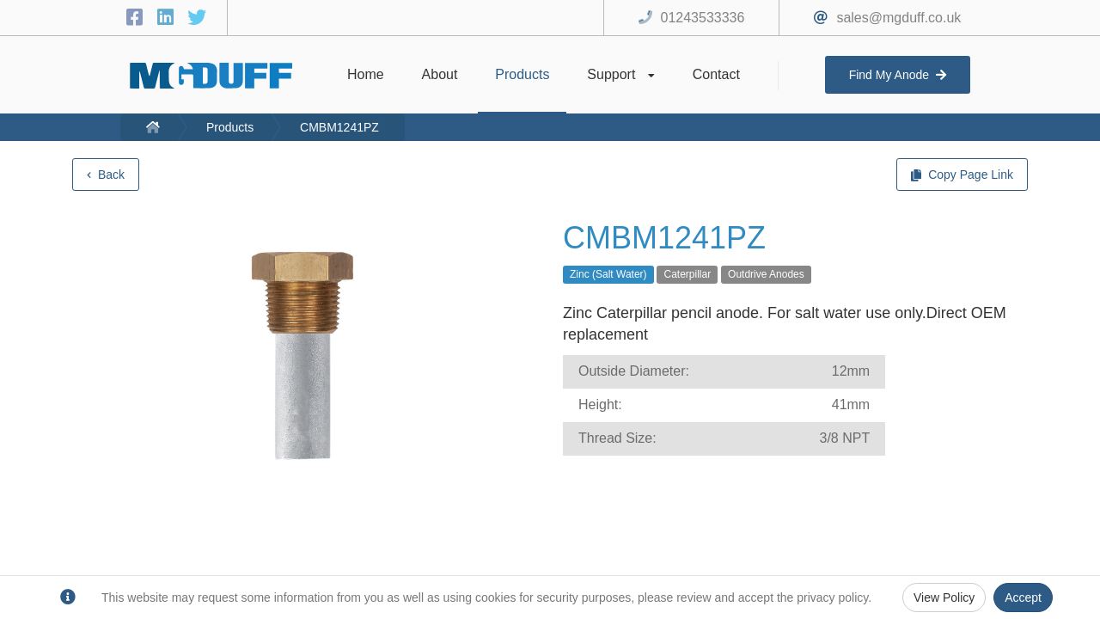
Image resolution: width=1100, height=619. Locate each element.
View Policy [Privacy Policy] (944, 597)
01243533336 (703, 17)
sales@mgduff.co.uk (898, 17)
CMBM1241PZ (339, 127)
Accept (1023, 597)
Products (230, 127)
